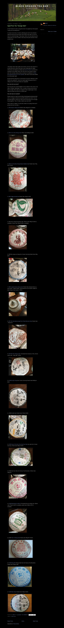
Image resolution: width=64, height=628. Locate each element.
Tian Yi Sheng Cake (15, 537)
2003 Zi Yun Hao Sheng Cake (14, 132)
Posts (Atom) (16, 623)
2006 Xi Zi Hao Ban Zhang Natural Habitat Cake (18, 163)
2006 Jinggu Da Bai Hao (13, 196)
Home (23, 621)
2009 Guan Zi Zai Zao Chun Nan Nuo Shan (18, 444)
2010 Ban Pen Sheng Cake (14, 353)
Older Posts (35, 621)
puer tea (13, 616)
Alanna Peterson (28, 69)
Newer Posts (10, 621)
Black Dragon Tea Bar (32, 6)
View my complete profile (49, 25)
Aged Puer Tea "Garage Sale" (16, 26)
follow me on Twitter (52, 31)
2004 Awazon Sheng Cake (14, 107)
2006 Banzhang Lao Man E (15, 503)
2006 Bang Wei (12, 562)
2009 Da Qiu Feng (13, 380)
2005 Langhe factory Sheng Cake (15, 287)
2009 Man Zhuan (12, 591)
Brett (46, 23)
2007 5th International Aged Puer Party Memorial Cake (20, 321)
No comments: (25, 614)
